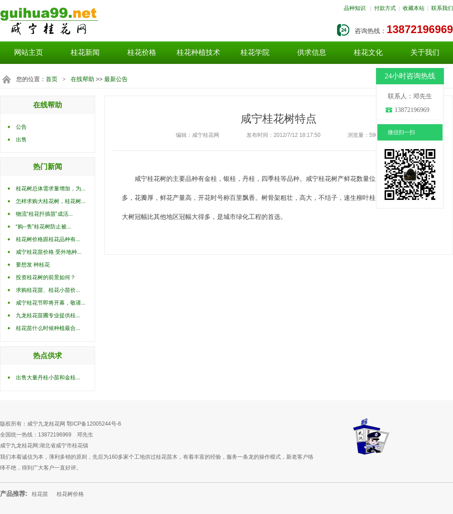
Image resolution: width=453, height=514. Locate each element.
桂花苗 (40, 494)
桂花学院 (255, 52)
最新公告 (116, 79)
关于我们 (424, 52)
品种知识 (355, 8)
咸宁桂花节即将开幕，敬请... (51, 303)
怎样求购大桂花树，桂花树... (51, 201)
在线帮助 (82, 79)
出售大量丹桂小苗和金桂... (48, 377)
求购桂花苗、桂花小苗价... (48, 290)
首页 (52, 79)
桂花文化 (368, 52)
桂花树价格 (70, 494)
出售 (21, 139)
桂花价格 (141, 52)
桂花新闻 (85, 52)
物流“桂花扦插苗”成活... (44, 214)
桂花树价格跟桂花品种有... (48, 239)
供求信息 (311, 52)
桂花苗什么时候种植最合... (48, 328)
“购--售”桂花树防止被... (43, 226)
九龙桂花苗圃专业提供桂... (48, 315)
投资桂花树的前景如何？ (46, 277)
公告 (21, 127)
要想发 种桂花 (33, 265)
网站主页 (28, 52)
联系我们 (442, 8)
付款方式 (385, 8)
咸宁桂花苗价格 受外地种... (49, 252)
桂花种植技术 (198, 52)
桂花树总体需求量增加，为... (51, 188)
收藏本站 (413, 8)
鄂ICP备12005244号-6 (94, 424)
